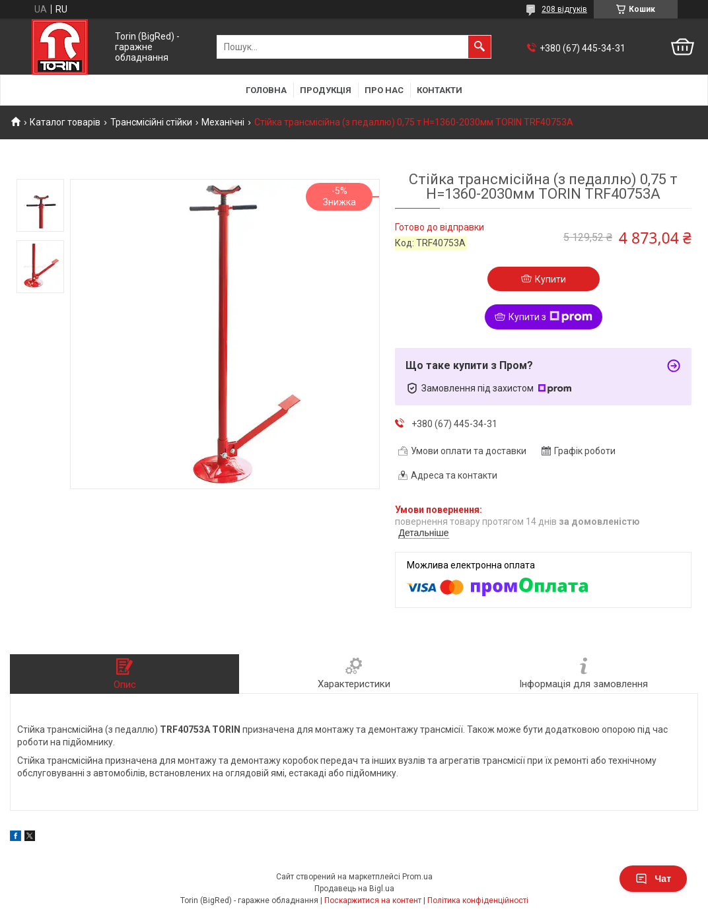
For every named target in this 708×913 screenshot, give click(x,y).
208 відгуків (564, 9)
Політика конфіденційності (477, 900)
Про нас (384, 90)
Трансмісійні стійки (151, 122)
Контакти (439, 90)
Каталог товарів (65, 122)
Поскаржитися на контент (372, 900)
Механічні (222, 122)
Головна (266, 90)
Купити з (550, 317)
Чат (653, 879)
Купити (550, 279)
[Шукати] (479, 47)
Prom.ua (417, 876)
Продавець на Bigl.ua (354, 888)
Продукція (325, 90)
